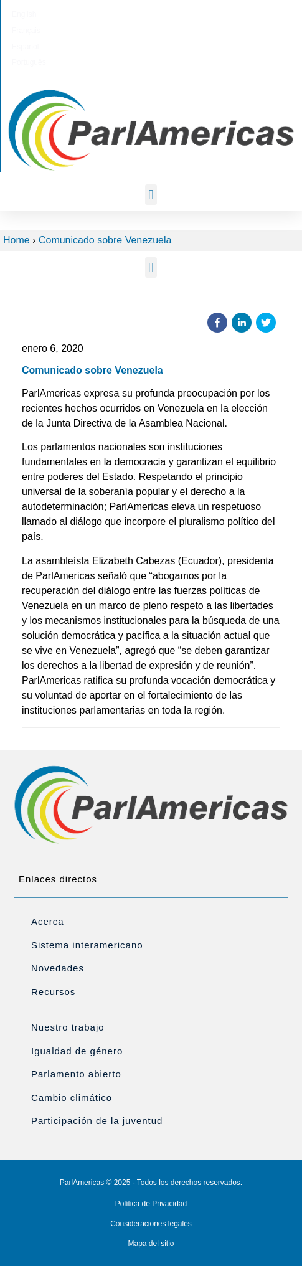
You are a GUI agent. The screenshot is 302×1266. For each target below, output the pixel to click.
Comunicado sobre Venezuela (105, 240)
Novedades (57, 968)
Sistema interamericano (87, 945)
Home (16, 240)
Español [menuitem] (166, 14)
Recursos (53, 991)
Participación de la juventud (97, 1120)
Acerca (47, 921)
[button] (151, 194)
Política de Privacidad (151, 1203)
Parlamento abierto (76, 1074)
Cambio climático (71, 1097)
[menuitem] (87, 14)
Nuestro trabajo (68, 1027)
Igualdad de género (77, 1051)
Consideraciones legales (151, 1223)
